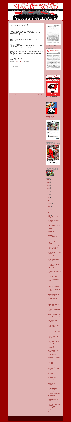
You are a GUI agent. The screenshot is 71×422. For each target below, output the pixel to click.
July (48, 207)
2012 (48, 411)
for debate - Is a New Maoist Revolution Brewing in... (52, 402)
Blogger (41, 419)
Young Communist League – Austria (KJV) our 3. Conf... (54, 371)
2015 (48, 196)
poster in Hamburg (51, 373)
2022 (48, 185)
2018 (48, 191)
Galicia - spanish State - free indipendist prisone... (52, 250)
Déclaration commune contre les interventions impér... (53, 321)
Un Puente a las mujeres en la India (54, 241)
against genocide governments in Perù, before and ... (53, 334)
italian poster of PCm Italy (52, 377)
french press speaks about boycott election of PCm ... (53, 239)
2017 (48, 193)
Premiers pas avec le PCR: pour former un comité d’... (53, 312)
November (50, 201)
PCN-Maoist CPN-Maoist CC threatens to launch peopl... (53, 386)
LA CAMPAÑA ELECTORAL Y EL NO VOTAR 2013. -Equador (54, 367)
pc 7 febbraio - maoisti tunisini (53, 354)
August (49, 206)
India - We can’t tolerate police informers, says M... (53, 389)
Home (27, 94)
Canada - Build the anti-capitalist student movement (53, 351)
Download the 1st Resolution (51, 116)
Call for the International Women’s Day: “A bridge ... (53, 257)
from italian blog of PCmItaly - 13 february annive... (53, 305)
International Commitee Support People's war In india (53, 248)
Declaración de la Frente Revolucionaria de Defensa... (53, 375)
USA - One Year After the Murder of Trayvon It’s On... (54, 233)
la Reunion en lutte (51, 288)
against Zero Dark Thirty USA (53, 349)
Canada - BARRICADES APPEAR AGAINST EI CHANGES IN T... (53, 262)
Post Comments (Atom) (19, 97)
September (50, 204)
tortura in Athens (50, 362)
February (49, 215)
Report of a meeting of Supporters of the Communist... (54, 347)
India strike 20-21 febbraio (52, 230)
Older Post (40, 94)
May (49, 210)
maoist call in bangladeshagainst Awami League (53, 337)
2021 (48, 187)
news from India (50, 345)
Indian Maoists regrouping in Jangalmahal (52, 384)
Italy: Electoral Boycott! (51, 296)
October (49, 203)
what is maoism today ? (52, 395)
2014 (48, 197)
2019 (48, 190)
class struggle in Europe (52, 343)
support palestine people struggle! (53, 286)
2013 (48, 199)
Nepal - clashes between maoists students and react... (53, 326)
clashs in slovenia (51, 330)
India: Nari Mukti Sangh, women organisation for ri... (53, 364)
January (49, 409)
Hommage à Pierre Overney (52, 298)
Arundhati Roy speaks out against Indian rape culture (53, 267)
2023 (48, 184)
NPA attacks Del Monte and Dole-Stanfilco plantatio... (53, 295)
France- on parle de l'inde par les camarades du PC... (53, 217)
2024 (48, 182)
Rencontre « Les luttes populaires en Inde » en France (54, 292)
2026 (48, 179)
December (50, 200)
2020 (48, 188)
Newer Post (13, 94)
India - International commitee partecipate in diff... (53, 318)
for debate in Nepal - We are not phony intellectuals (53, 342)
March (49, 213)
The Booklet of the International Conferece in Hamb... (53, 379)
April (49, 212)
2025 (48, 181)
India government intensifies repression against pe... (52, 323)
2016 (48, 194)
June (49, 209)
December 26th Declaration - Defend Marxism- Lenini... (54, 397)
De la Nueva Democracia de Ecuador (54, 316)
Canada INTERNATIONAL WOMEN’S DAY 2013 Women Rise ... (54, 223)
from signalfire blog (51, 231)
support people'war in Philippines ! (53, 276)
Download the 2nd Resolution (51, 117)
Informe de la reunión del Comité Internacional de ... (53, 255)
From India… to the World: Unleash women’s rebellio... (54, 407)
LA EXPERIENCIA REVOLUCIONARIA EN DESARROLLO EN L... (52, 236)
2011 (48, 412)
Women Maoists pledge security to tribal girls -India (53, 391)
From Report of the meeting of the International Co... (53, 260)
